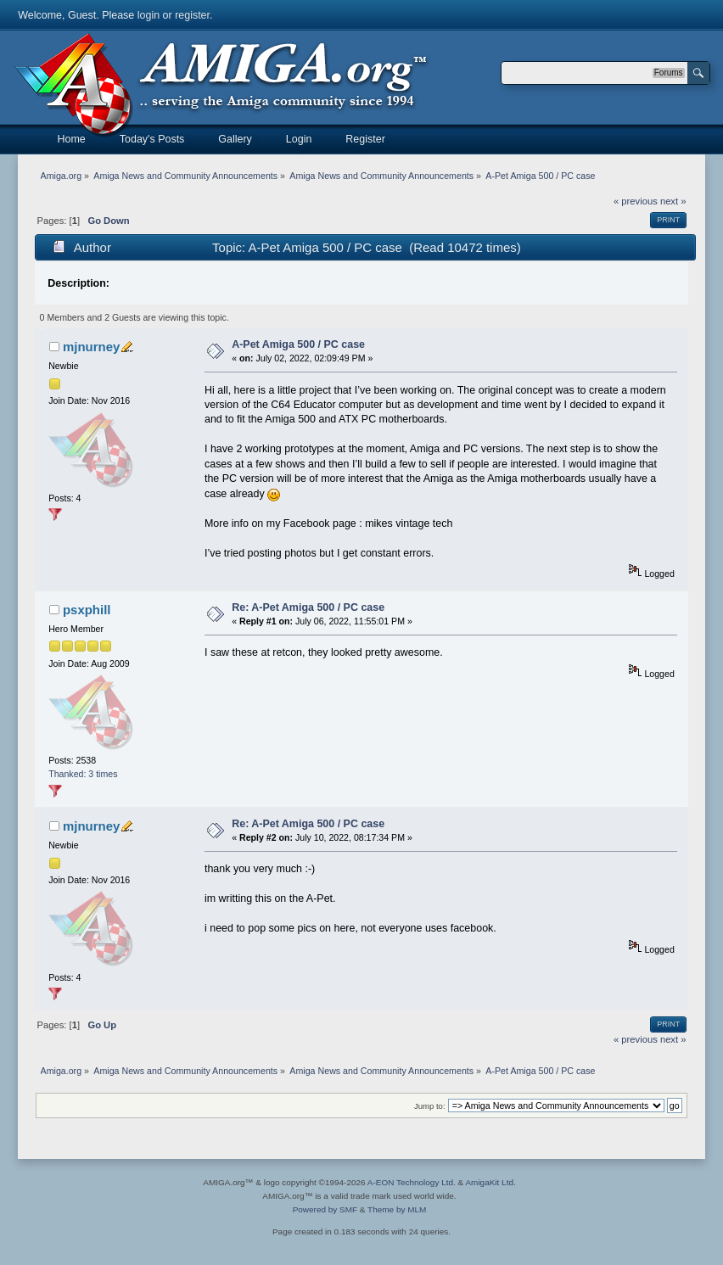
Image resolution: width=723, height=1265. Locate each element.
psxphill (87, 609)
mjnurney (91, 346)
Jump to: (430, 1106)
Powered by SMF (325, 1209)
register (192, 15)
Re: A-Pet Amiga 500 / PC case (308, 607)
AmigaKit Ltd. (490, 1182)
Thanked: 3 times (82, 774)
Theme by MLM (396, 1209)
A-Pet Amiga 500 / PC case (298, 344)
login (148, 15)
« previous (636, 201)
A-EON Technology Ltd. (411, 1182)
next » (673, 201)
